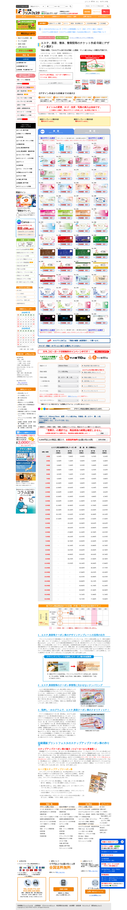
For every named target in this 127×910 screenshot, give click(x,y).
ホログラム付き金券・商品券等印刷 (88, 826)
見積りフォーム (72, 396)
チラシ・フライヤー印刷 (25, 169)
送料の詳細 (101, 439)
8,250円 (59, 461)
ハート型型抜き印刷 (84, 816)
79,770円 (82, 599)
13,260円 (70, 496)
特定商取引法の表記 (62, 905)
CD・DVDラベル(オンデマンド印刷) (24, 282)
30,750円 (70, 541)
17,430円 (105, 519)
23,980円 (93, 545)
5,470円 (94, 469)
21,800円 (93, 536)
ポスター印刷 (22, 176)
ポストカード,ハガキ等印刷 (48, 821)
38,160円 (93, 568)
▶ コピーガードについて (90, 400)
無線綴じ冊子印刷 (23, 183)
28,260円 (93, 563)
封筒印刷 (20, 137)
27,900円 (82, 559)
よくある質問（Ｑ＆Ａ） (56, 83)
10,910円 (70, 487)
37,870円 (70, 563)
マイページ (96, 12)
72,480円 (93, 594)
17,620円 (93, 519)
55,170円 (93, 581)
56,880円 (82, 581)
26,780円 (105, 559)
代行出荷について (23, 393)
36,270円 (70, 559)
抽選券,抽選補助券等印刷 (47, 819)
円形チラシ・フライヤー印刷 (24, 272)
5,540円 (94, 474)
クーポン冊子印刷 (23, 130)
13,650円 (105, 505)
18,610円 (105, 523)
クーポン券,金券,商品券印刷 (67, 809)
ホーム (24, 16)
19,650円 (105, 527)
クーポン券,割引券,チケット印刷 (49, 809)
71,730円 (105, 594)
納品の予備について (100, 32)
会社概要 (72, 905)
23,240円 (58, 510)
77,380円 (93, 599)
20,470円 (82, 527)
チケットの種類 (26, 51)
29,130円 (82, 563)
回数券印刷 (21, 144)
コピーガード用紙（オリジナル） (88, 819)
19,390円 (82, 523)
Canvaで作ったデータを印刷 (26, 231)
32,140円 (70, 545)
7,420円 (70, 474)
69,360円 (82, 590)
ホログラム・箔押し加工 (23, 300)
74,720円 (82, 594)
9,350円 (59, 478)
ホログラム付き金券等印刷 (24, 249)
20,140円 (70, 510)
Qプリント (21, 161)
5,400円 (94, 465)
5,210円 (105, 456)
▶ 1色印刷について (88, 381)
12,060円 (70, 492)
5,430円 (82, 456)
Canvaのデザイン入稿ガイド (26, 234)
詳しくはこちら (60, 872)
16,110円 (105, 514)
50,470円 (105, 576)
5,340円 (94, 461)
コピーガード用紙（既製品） (86, 821)
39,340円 (82, 568)
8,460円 (59, 469)
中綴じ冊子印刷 (22, 179)
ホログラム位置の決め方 (50, 32)
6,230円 (82, 478)
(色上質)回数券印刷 (23, 147)
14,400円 (70, 501)
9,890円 (94, 496)
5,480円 (105, 474)
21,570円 (105, 536)
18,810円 (93, 523)
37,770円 (105, 568)
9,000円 (94, 492)
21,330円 (58, 505)
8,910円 (105, 492)
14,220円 (82, 505)
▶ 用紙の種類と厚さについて (91, 372)
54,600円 (105, 581)
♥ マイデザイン (103, 16)
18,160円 (82, 519)
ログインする (104, 1)
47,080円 (82, 572)
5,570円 (82, 465)
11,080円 (82, 501)
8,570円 (59, 474)
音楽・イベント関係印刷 (47, 829)
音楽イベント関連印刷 (24, 133)
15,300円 (58, 496)
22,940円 (93, 541)
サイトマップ (86, 905)
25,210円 (70, 523)
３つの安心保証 (22, 409)
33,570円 (70, 550)
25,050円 (93, 550)
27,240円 (58, 519)
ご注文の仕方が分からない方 (52, 29)
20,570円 (105, 532)
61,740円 (93, 585)
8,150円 (59, 456)
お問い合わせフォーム (95, 891)
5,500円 (82, 461)
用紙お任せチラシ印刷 (65, 838)
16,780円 (82, 514)
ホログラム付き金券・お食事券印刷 (88, 809)
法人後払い (21, 400)
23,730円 (105, 545)
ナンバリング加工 (21, 297)
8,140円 (94, 487)
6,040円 (94, 478)
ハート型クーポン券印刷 (85, 831)
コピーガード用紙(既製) (24, 262)
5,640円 (82, 469)
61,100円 (105, 585)
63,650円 (82, 585)
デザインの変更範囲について (72, 29)
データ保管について (23, 395)
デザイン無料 (22, 407)
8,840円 (70, 483)
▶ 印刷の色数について (89, 377)
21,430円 (82, 532)
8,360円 (59, 465)
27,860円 (70, 532)
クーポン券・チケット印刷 (25, 140)
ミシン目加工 (20, 293)
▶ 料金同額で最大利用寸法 (90, 365)
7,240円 (70, 465)
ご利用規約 (37, 905)
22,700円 (105, 541)
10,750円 (93, 501)
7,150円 (70, 461)
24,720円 (82, 545)
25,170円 (58, 514)
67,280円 (93, 590)
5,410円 (105, 469)
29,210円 (70, 536)
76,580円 (105, 599)
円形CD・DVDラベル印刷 (85, 838)
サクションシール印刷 (24, 186)
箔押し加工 (103, 832)
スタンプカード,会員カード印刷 (49, 816)
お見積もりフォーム (66, 404)
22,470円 (82, 536)
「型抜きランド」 (24, 211)
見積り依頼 (21, 44)
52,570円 (82, 576)
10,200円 (58, 483)
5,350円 (105, 465)
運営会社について (96, 905)
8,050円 (105, 487)
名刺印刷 (20, 165)
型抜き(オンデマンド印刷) (23, 279)
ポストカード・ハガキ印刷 (25, 158)
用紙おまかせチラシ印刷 (25, 172)
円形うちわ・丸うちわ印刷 (86, 829)
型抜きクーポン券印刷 (22, 275)
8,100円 (70, 478)
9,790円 (105, 496)
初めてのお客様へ (24, 38)
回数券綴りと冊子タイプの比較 (27, 411)
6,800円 (82, 483)
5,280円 (105, 461)
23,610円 (70, 519)
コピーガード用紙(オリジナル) (24, 259)
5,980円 (105, 478)
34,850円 (70, 554)
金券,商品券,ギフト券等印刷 (48, 812)
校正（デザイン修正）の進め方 (92, 29)
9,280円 (82, 492)
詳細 (102, 433)
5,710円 (82, 474)
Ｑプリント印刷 (63, 824)
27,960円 (105, 563)
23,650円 (82, 541)
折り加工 (19, 290)
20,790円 (93, 532)
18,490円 (70, 505)
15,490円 (82, 510)
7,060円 (70, 456)
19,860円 (93, 527)
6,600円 (94, 483)
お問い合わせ (87, 16)
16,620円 (58, 501)
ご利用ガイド (56, 16)
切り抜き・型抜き (83, 836)
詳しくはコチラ (22, 382)
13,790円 (93, 505)
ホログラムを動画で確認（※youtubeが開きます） (76, 32)
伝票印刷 (42, 826)
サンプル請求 (22, 41)
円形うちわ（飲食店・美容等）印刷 (88, 814)
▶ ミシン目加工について (90, 386)
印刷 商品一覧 (39, 16)
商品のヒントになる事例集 (25, 402)
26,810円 (82, 554)
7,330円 (70, 469)
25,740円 (105, 554)
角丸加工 (102, 827)
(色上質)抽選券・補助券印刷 (26, 151)
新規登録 (87, 11)
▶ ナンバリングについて (90, 391)
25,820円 (82, 550)
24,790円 (105, 550)
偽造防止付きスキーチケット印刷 (24, 252)
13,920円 (58, 492)
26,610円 (70, 527)
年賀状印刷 (43, 836)
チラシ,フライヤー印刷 (66, 836)
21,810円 (70, 514)
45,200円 (105, 572)
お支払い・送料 (71, 16)
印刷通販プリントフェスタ (25, 905)
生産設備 (78, 905)
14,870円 (105, 510)
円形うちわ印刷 (20, 269)
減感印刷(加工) (20, 303)
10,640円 (105, 501)
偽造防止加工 (103, 830)
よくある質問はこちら (95, 895)
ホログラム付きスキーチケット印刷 (88, 812)
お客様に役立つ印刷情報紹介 (26, 404)
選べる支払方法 (22, 398)
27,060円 (93, 559)
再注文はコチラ (27, 33)
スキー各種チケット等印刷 (47, 824)
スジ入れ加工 (103, 823)
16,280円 (93, 514)
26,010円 (93, 554)
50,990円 (93, 576)
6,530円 (105, 483)
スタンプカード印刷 (24, 154)
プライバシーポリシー (48, 905)
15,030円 (93, 510)
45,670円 (93, 572)
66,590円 (105, 590)
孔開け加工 (103, 809)
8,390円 (82, 487)
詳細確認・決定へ (48, 152)
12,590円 (58, 487)
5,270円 (94, 456)
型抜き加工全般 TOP (22, 265)
